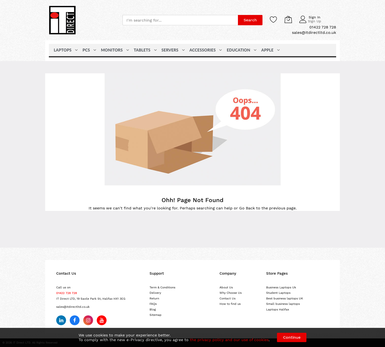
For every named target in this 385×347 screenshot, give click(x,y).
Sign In (314, 17)
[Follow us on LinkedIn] (61, 320)
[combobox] (180, 20)
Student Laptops (278, 293)
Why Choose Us (231, 293)
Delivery (155, 293)
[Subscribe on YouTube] (102, 320)
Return (154, 298)
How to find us (230, 304)
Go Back (247, 208)
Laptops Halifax (277, 309)
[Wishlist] (273, 19)
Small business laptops (283, 304)
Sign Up (314, 21)
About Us (226, 287)
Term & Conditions (162, 287)
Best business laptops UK (284, 298)
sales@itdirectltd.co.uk (73, 306)
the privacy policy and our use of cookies (229, 339)
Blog (153, 309)
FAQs (153, 304)
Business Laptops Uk (281, 287)
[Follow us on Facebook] (75, 320)
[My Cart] (288, 19)
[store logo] (62, 20)
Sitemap (156, 315)
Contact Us (227, 298)
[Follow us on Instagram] (88, 320)
